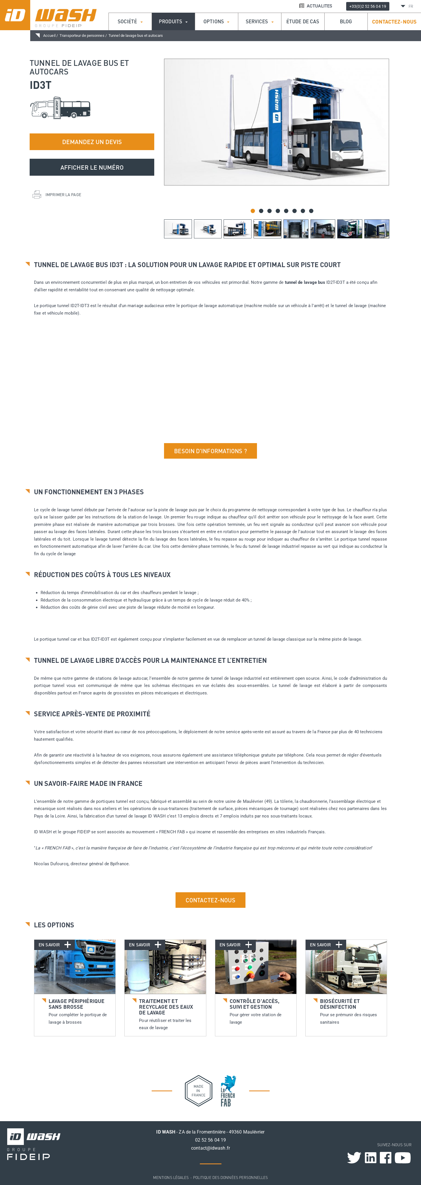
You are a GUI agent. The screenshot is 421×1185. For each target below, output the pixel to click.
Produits (173, 21)
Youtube (403, 1157)
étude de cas (302, 21)
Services (260, 21)
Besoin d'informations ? (210, 450)
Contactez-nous (394, 21)
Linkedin (370, 1157)
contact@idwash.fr (210, 1148)
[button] (253, 211)
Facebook (385, 1157)
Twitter (354, 1157)
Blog (346, 21)
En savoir (51, 944)
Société (130, 21)
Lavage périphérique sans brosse (76, 1004)
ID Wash (64, 15)
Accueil (49, 35)
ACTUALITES (315, 6)
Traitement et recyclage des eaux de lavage (166, 1007)
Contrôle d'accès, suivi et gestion (255, 1004)
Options (216, 21)
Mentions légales (171, 1177)
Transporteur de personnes (82, 35)
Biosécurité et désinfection (340, 1004)
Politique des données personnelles (230, 1177)
